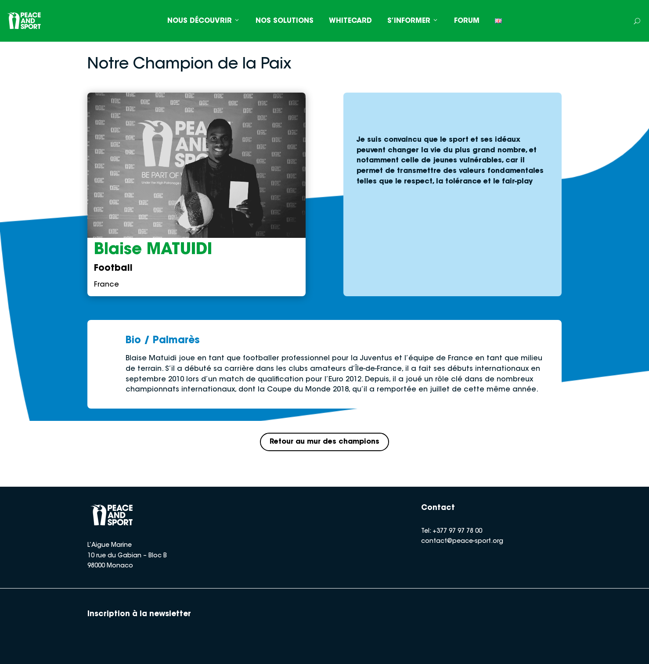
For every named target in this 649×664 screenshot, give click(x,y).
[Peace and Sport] (24, 21)
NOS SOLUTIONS (285, 21)
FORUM (467, 21)
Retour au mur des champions (324, 441)
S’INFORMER (413, 21)
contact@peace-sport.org (462, 542)
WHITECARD (350, 21)
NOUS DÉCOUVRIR (203, 21)
